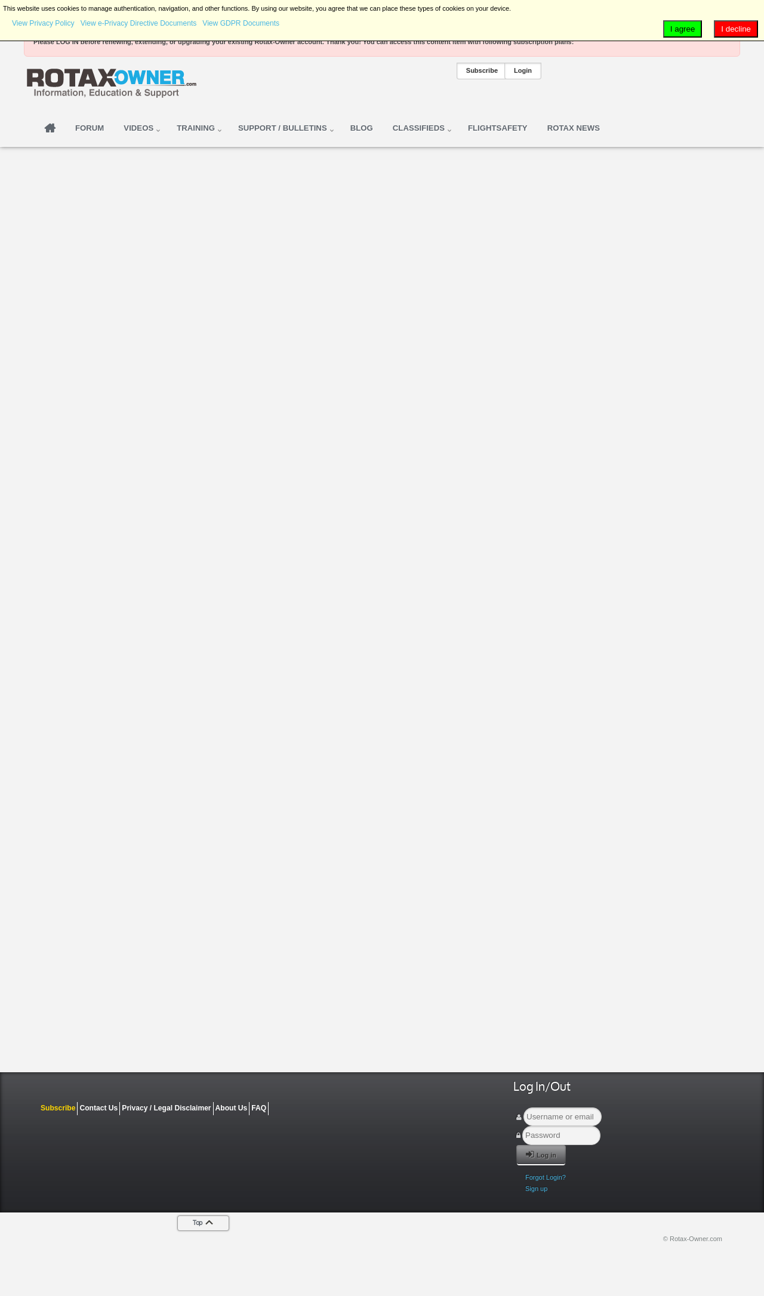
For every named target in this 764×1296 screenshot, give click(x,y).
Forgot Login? (545, 1177)
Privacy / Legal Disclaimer (166, 1108)
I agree (682, 28)
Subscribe (482, 70)
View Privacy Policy (43, 23)
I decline (736, 28)
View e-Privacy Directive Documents (139, 23)
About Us (231, 1108)
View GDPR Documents (240, 23)
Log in (541, 1154)
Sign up (536, 1188)
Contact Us (98, 1108)
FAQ (258, 1108)
